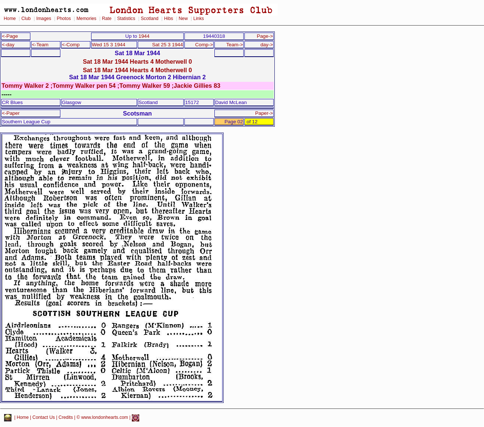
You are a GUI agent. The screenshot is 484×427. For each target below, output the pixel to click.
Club (26, 18)
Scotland (149, 18)
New (183, 18)
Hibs (168, 18)
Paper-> (264, 113)
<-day (8, 44)
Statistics (126, 18)
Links (198, 18)
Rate (106, 18)
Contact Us (44, 417)
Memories (86, 18)
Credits (66, 417)
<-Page (10, 36)
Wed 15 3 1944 (108, 44)
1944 (144, 36)
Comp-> (204, 44)
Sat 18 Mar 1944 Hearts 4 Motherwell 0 (137, 61)
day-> (266, 44)
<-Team (40, 44)
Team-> (234, 44)
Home (10, 18)
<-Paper (11, 113)
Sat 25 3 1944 (167, 44)
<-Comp (71, 44)
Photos (64, 18)
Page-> (265, 36)
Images (43, 18)
